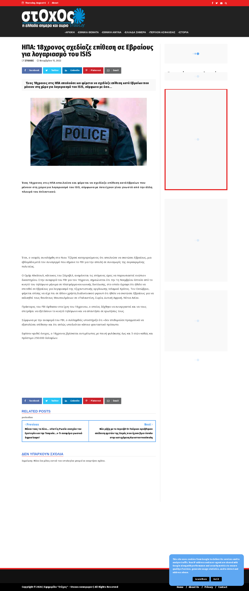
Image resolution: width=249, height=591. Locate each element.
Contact (222, 587)
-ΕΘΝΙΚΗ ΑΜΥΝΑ (111, 32)
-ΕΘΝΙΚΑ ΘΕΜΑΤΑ (88, 32)
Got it (216, 579)
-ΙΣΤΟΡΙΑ (183, 32)
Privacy (208, 587)
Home (180, 587)
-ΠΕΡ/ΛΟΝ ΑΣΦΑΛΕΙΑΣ (162, 32)
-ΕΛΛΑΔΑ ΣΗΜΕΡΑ (135, 32)
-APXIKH (70, 32)
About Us (194, 587)
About (55, 3)
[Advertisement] (89, 227)
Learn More (201, 579)
